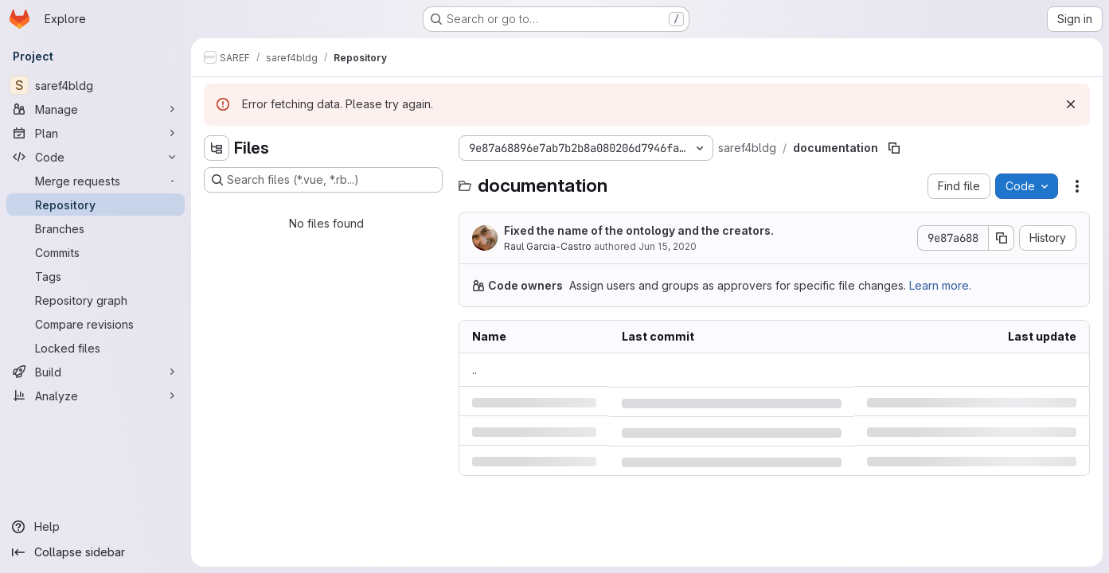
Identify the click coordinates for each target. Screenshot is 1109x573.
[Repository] (95, 204)
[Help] (95, 527)
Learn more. (940, 285)
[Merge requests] (95, 181)
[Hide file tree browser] (216, 148)
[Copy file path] (894, 148)
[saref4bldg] (95, 85)
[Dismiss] (1070, 104)
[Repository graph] (95, 300)
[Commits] (95, 252)
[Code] (95, 157)
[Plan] (95, 133)
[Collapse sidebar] (95, 552)
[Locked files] (95, 348)
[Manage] (95, 109)
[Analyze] (95, 395)
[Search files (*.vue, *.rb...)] (323, 180)
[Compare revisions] (95, 324)
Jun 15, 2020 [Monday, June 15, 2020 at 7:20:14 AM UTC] (667, 246)
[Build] (95, 372)
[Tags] (95, 276)
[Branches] (95, 228)
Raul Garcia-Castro (548, 246)
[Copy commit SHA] (1001, 238)
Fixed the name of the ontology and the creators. (639, 230)
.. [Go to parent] (474, 369)
